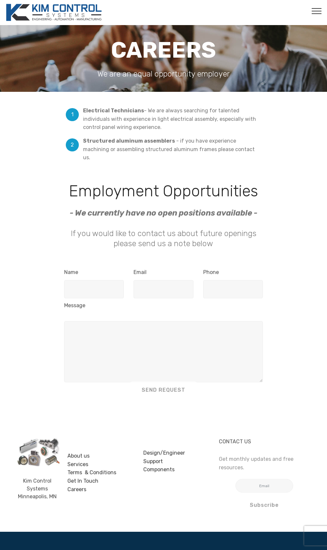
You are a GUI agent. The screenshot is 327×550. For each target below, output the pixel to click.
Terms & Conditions (91, 483)
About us (78, 466)
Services (77, 474)
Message (74, 307)
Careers (76, 499)
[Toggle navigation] (317, 11)
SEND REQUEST (163, 394)
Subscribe (264, 508)
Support (153, 467)
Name (71, 274)
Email (140, 274)
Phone (211, 274)
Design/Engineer (164, 459)
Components (159, 475)
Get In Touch (82, 491)
